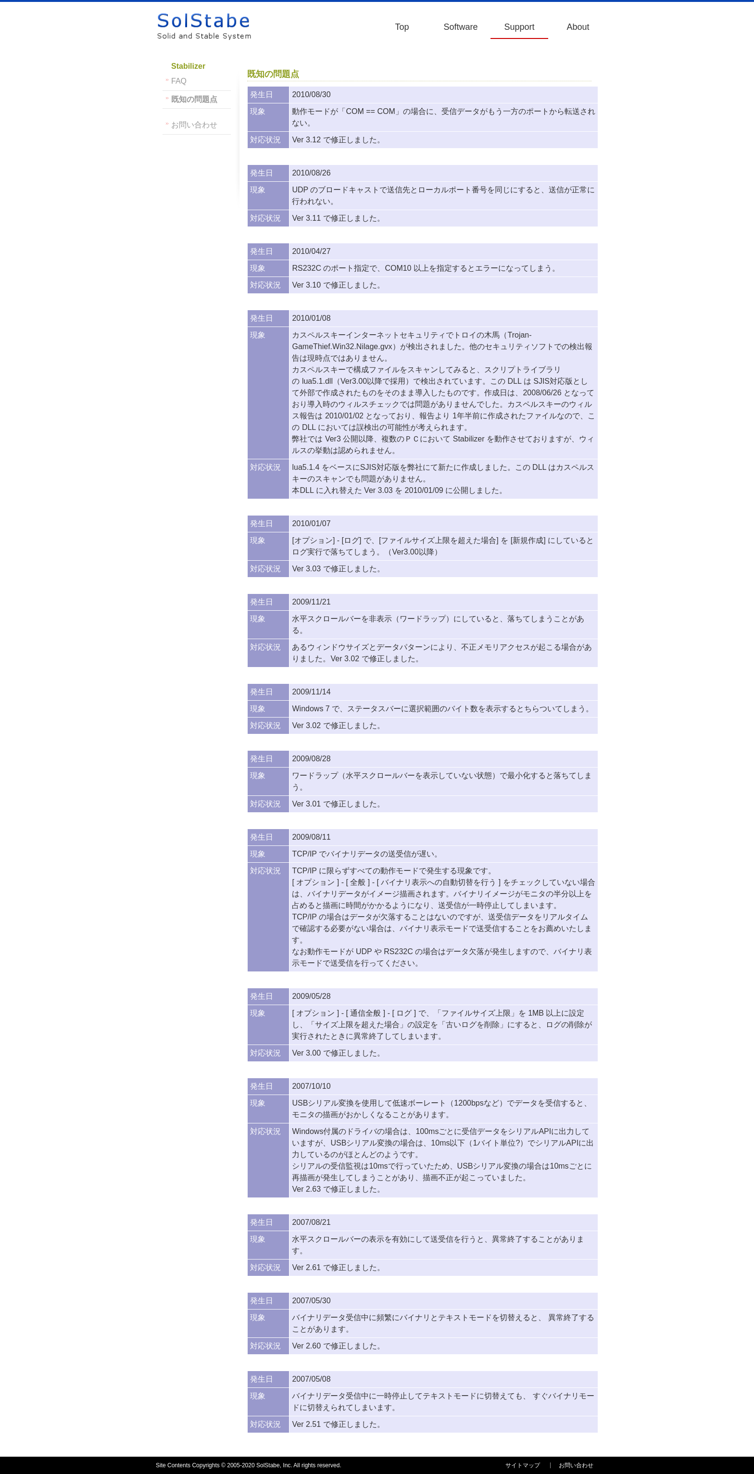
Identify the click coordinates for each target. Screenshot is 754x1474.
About (577, 27)
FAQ (179, 81)
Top (402, 27)
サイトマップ (522, 1465)
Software (460, 27)
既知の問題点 (194, 99)
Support (519, 27)
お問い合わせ (194, 125)
